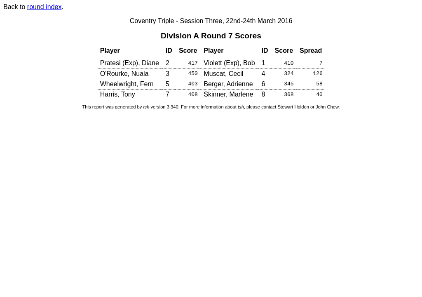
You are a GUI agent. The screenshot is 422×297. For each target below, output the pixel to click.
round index (44, 6)
